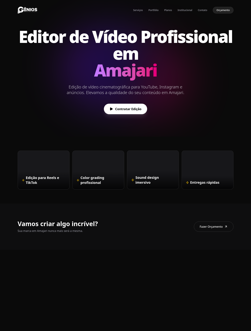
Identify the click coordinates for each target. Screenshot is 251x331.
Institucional (185, 10)
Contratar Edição (125, 109)
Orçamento (223, 10)
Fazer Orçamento (214, 227)
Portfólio (153, 10)
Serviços (138, 10)
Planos (168, 10)
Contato (202, 10)
